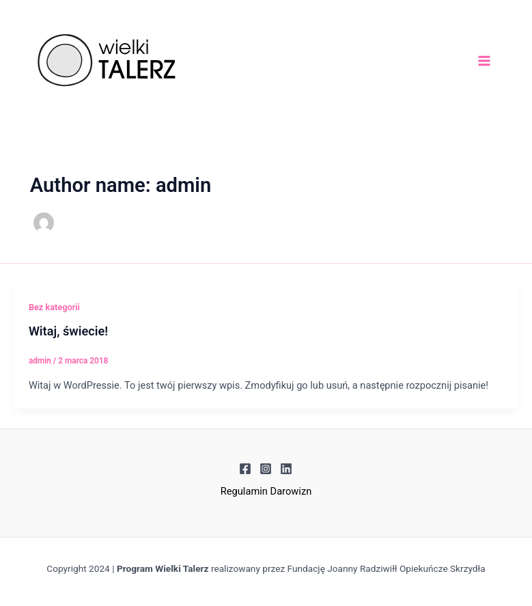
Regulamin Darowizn (266, 491)
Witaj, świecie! (68, 331)
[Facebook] (245, 469)
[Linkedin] (286, 469)
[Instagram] (266, 469)
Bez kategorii (54, 307)
